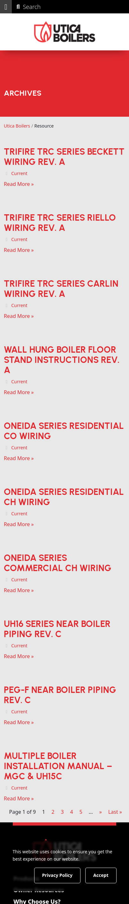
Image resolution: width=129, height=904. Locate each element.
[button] (6, 6)
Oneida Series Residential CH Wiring (64, 496)
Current (19, 173)
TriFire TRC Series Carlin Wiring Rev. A (61, 288)
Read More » (19, 183)
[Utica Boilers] (64, 31)
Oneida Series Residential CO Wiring (64, 430)
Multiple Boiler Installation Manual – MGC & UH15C (58, 766)
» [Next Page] (100, 811)
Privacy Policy (57, 875)
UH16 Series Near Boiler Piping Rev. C (57, 628)
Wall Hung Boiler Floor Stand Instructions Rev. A (61, 359)
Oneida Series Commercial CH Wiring (57, 562)
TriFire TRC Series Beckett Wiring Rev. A (64, 156)
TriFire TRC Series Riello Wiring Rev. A (60, 222)
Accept (100, 875)
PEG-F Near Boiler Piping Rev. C (60, 694)
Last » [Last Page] (115, 811)
